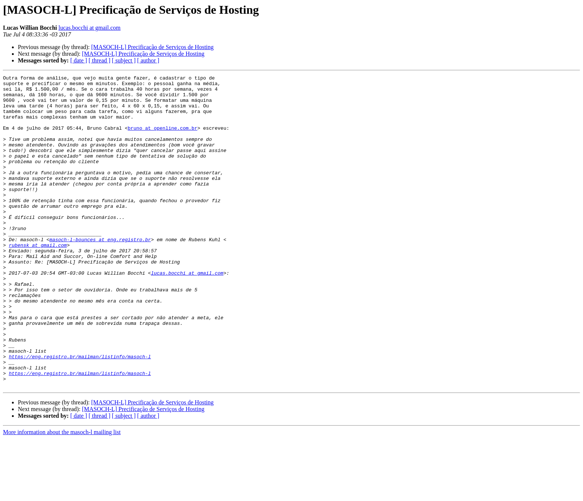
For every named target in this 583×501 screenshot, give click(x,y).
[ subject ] (124, 60)
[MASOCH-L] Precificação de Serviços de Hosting (152, 47)
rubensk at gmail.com (38, 279)
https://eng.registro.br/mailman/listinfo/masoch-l (80, 413)
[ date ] (78, 60)
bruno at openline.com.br (162, 139)
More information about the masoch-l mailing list (61, 494)
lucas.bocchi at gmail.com (89, 28)
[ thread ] (99, 60)
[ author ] (148, 60)
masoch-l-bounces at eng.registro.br (100, 272)
